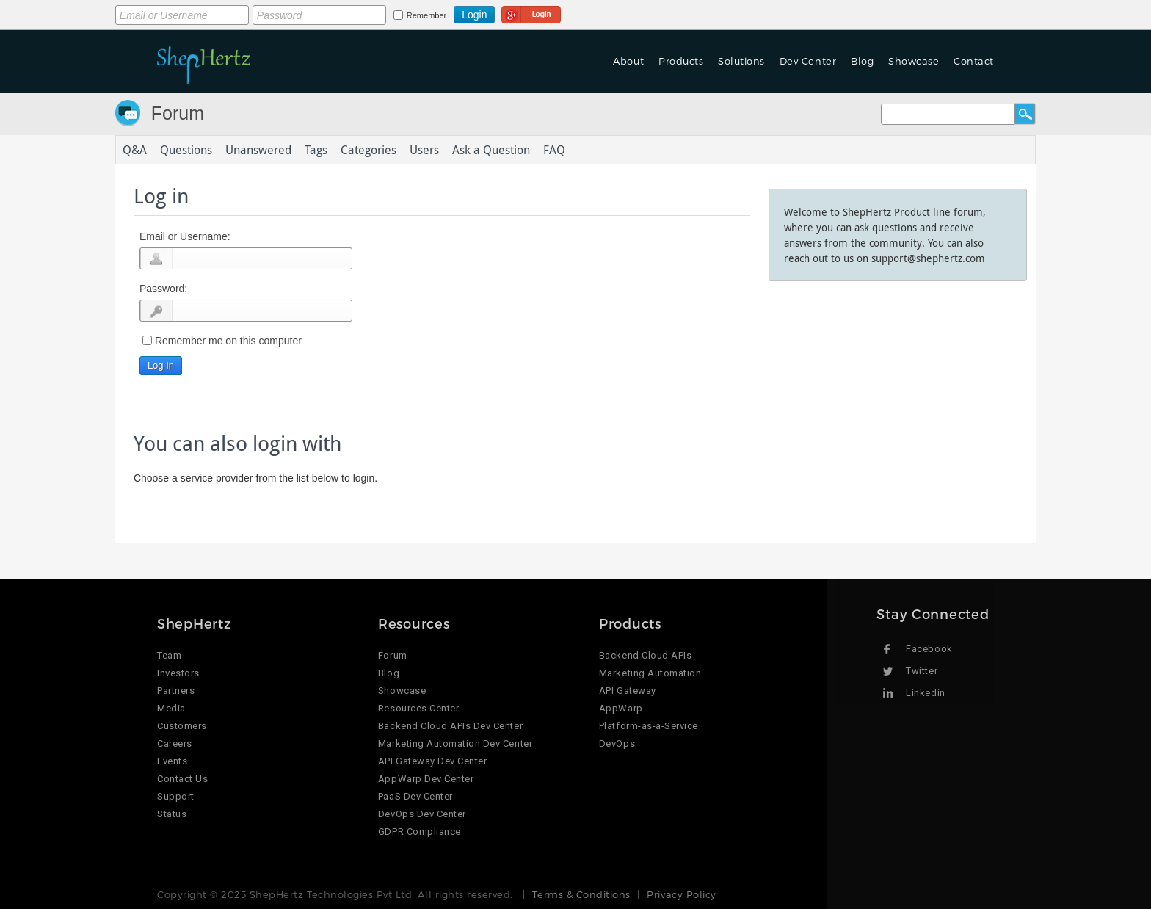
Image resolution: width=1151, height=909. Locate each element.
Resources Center (418, 708)
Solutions (741, 61)
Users (424, 150)
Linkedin (925, 692)
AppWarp (621, 708)
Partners (176, 690)
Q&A (135, 150)
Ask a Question (491, 150)
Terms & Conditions (581, 894)
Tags (316, 150)
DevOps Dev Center (422, 813)
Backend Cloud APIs (645, 655)
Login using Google (531, 12)
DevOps (617, 743)
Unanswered (258, 150)
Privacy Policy (681, 894)
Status (171, 813)
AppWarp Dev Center (425, 778)
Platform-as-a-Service (648, 725)
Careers (174, 743)
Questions (186, 150)
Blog (862, 61)
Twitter (921, 670)
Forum (177, 113)
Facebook (929, 648)
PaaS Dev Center (415, 796)
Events (172, 761)
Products (680, 61)
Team (169, 655)
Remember (426, 15)
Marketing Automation (650, 672)
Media (171, 708)
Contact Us (182, 778)
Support (176, 796)
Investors (178, 672)
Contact (974, 61)
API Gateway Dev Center (432, 761)
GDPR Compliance (419, 831)
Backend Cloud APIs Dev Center (450, 725)
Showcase (913, 61)
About (628, 61)
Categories (368, 150)
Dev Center (808, 61)
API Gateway (627, 690)
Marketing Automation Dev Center (455, 743)
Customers (182, 725)
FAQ (554, 150)
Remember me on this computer (228, 341)
